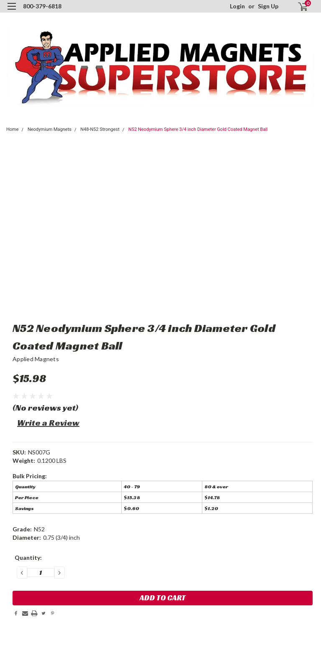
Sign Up (268, 6)
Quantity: (28, 557)
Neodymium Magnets (49, 129)
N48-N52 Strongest (100, 129)
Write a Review (48, 422)
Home (12, 129)
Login (237, 6)
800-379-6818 (42, 6)
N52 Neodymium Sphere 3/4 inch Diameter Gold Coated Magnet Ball (198, 129)
